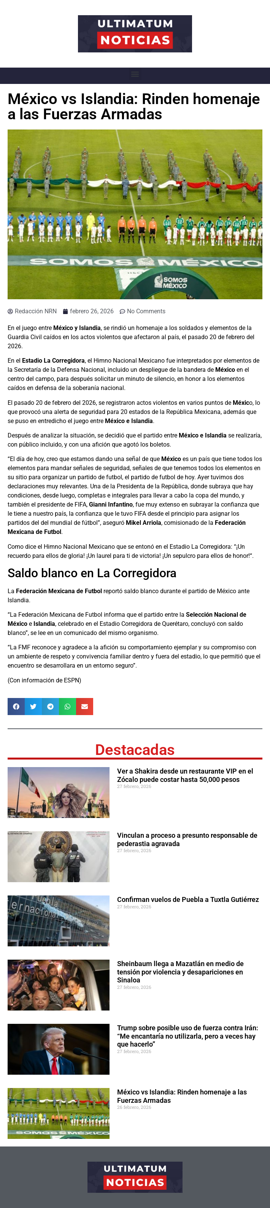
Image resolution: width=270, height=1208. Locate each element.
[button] (135, 74)
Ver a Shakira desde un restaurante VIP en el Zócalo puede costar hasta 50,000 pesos (185, 775)
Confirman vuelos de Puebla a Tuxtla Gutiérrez (188, 899)
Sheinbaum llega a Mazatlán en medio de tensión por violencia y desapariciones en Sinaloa (180, 972)
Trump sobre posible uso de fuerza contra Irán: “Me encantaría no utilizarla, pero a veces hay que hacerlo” (187, 1036)
